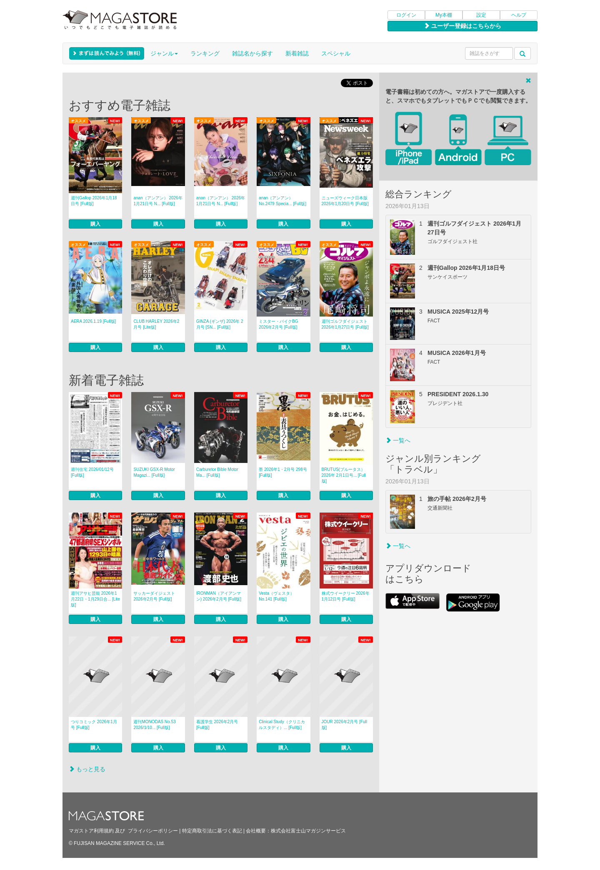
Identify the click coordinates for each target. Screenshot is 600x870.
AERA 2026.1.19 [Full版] (93, 321)
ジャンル (164, 53)
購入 (95, 224)
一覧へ (397, 440)
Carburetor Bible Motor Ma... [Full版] (217, 472)
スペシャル (335, 53)
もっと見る (87, 769)
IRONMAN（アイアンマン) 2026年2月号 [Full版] (218, 596)
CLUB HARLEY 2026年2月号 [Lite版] (156, 324)
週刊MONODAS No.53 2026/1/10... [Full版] (154, 724)
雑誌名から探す (252, 53)
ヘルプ (518, 15)
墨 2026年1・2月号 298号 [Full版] (283, 472)
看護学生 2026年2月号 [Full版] (217, 724)
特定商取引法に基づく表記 (212, 831)
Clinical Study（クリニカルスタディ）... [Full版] (282, 724)
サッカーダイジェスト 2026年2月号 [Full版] (154, 596)
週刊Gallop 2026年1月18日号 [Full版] (94, 201)
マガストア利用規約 (91, 831)
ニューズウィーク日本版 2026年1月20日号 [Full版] (345, 201)
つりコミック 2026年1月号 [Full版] (94, 724)
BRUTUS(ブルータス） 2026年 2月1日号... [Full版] (344, 475)
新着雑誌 (297, 53)
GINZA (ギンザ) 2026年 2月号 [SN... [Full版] (219, 324)
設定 (481, 15)
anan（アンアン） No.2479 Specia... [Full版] (282, 201)
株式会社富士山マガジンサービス (308, 831)
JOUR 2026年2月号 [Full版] (344, 724)
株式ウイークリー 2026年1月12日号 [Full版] (346, 596)
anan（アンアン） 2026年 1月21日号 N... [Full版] (157, 201)
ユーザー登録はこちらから (462, 26)
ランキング (205, 53)
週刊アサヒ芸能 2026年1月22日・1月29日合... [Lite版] (95, 599)
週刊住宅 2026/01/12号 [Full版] (92, 472)
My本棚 (443, 15)
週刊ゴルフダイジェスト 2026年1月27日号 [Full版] (345, 324)
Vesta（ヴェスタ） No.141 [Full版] (276, 596)
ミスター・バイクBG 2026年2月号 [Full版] (278, 324)
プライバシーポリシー (153, 831)
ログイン (406, 15)
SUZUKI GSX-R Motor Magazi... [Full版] (154, 472)
